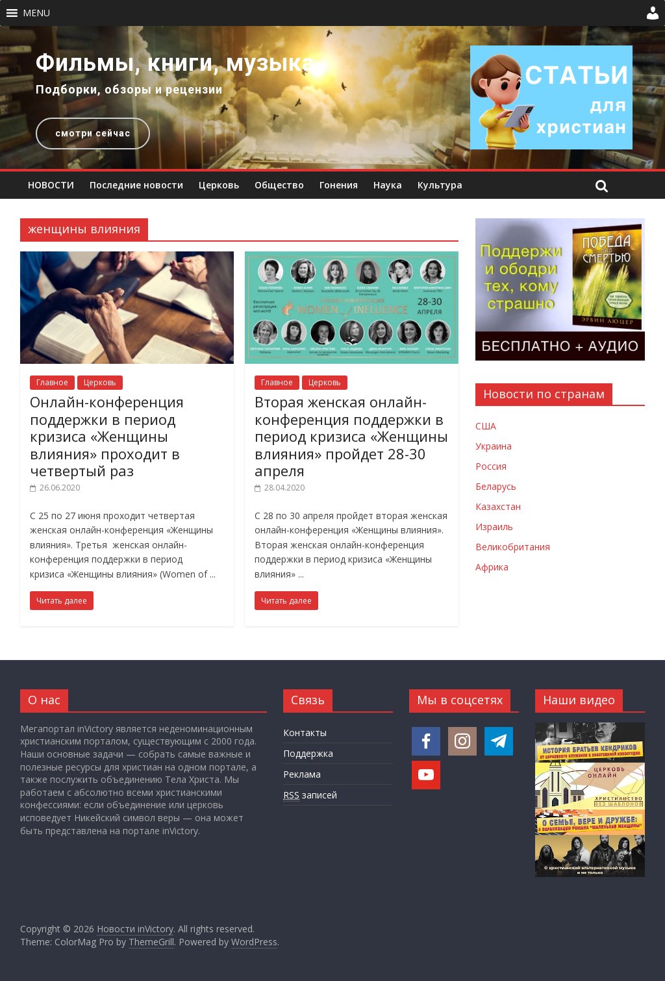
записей (310, 795)
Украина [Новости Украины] (493, 446)
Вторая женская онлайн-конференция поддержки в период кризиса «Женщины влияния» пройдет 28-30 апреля (351, 436)
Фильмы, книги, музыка (175, 63)
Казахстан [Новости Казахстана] (498, 506)
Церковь (219, 185)
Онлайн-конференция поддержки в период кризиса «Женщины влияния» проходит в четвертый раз (107, 436)
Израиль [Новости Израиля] (494, 526)
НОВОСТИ (51, 185)
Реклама (302, 774)
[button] (36, 13)
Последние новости (136, 185)
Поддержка (308, 753)
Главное (52, 382)
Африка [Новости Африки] (491, 567)
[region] (332, 97)
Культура (440, 185)
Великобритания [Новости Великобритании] (512, 547)
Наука (387, 185)
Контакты (305, 732)
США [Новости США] (485, 426)
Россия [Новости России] (491, 466)
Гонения (339, 185)
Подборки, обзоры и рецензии (129, 89)
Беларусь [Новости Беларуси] (495, 486)
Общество (279, 185)
